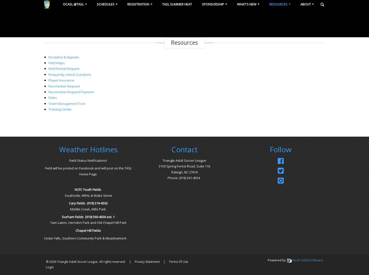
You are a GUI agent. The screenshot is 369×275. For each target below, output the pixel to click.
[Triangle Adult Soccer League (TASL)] (47, 4)
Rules (52, 97)
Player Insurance (61, 80)
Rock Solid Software (308, 260)
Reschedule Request (64, 86)
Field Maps (56, 63)
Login (50, 267)
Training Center (60, 109)
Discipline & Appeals (63, 57)
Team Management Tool (66, 103)
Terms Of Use (178, 262)
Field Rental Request (63, 68)
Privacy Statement (147, 262)
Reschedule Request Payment (71, 92)
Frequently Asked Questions (69, 74)
